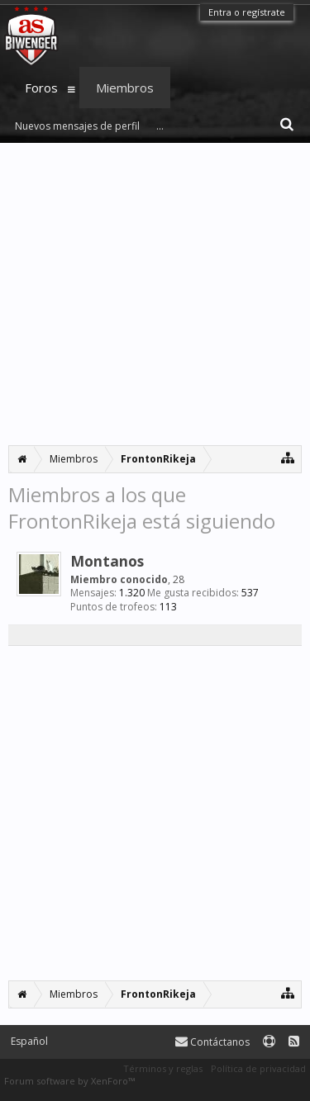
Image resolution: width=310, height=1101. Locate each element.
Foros (41, 87)
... (160, 126)
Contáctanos (212, 1042)
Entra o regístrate (246, 12)
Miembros (125, 87)
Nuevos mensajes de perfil (77, 126)
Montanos (107, 561)
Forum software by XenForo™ (69, 1081)
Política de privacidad (258, 1068)
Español (29, 1041)
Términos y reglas (163, 1068)
